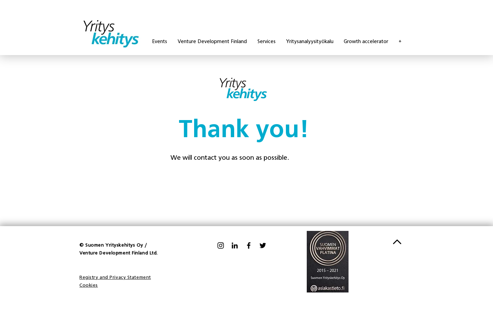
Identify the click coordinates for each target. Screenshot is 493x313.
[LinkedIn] (234, 245)
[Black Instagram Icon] (220, 245)
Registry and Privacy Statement (115, 277)
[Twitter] (262, 245)
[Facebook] (248, 245)
